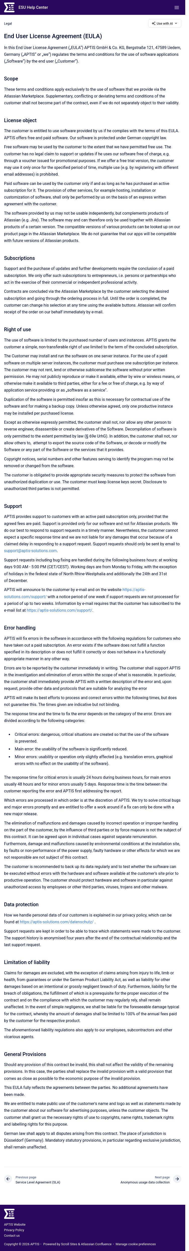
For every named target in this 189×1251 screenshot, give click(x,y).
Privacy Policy (14, 1230)
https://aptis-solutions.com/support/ (59, 610)
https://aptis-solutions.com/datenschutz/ (56, 922)
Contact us (12, 1235)
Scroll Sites (69, 1244)
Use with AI (165, 23)
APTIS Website (14, 1224)
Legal (8, 23)
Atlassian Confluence (96, 1244)
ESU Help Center (33, 7)
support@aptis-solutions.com (30, 550)
